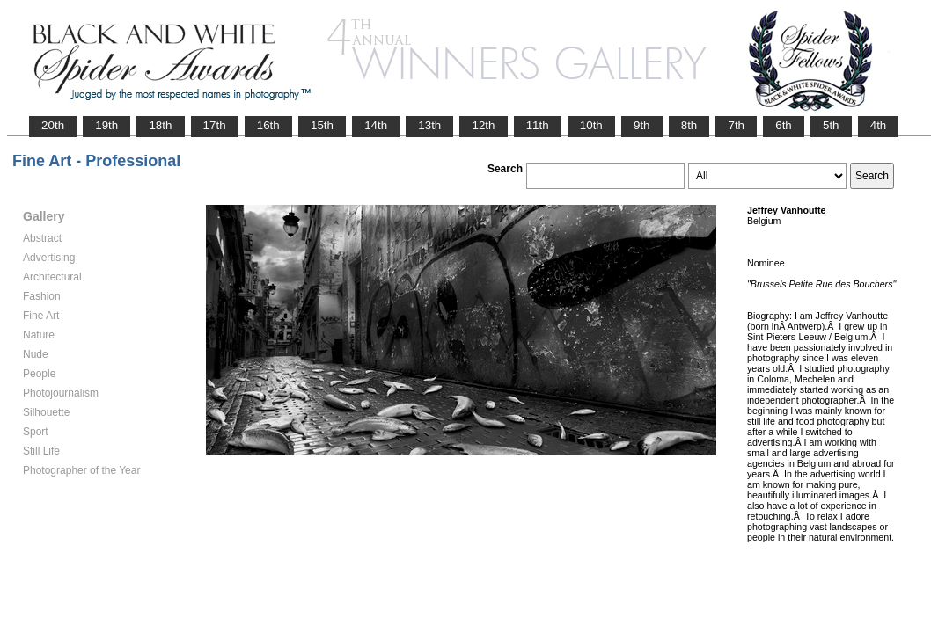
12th (483, 125)
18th (160, 125)
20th (53, 125)
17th (215, 125)
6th (784, 125)
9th (642, 125)
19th (106, 125)
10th (591, 125)
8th (689, 125)
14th (376, 125)
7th (736, 125)
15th (322, 125)
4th (879, 125)
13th (429, 125)
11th (538, 125)
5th (831, 125)
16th (268, 125)
